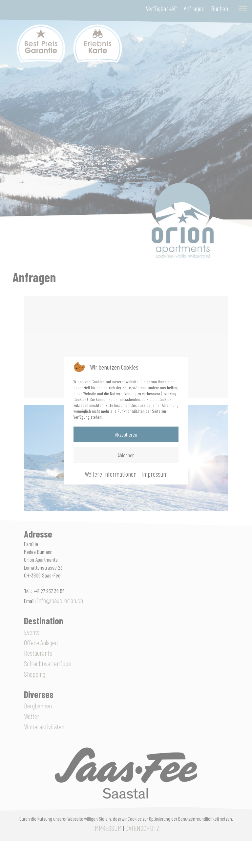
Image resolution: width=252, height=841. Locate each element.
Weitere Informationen (110, 473)
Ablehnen (126, 455)
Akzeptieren (126, 434)
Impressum (154, 473)
